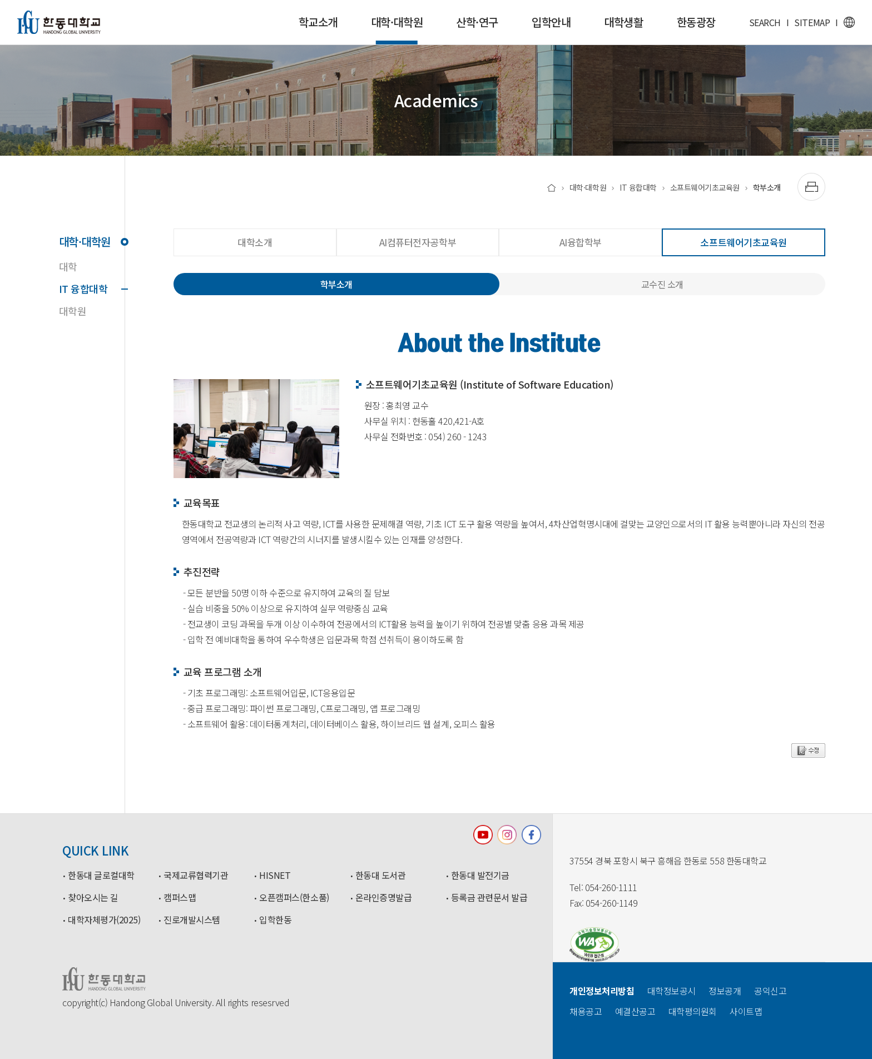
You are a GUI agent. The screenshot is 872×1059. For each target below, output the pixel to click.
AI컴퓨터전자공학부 (417, 242)
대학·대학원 (397, 29)
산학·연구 (477, 22)
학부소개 (767, 187)
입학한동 (275, 920)
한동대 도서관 (380, 875)
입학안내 (551, 22)
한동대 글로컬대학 (101, 875)
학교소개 (318, 22)
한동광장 (696, 22)
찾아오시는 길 (93, 898)
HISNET (274, 875)
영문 (849, 22)
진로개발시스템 (192, 920)
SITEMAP (812, 22)
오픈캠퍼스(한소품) (294, 898)
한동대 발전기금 (480, 875)
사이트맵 (746, 1011)
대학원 (73, 310)
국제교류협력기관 (196, 875)
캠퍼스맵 (180, 898)
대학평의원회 (692, 1011)
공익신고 (770, 991)
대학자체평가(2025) (104, 920)
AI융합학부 (580, 242)
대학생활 (623, 22)
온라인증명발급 (383, 898)
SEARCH (765, 22)
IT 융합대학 (92, 288)
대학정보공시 (671, 991)
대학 (68, 266)
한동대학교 (59, 22)
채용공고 (585, 1011)
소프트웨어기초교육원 (705, 187)
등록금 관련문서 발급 (489, 898)
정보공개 (724, 991)
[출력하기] (811, 187)
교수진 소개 (662, 284)
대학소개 (254, 242)
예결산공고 (635, 1011)
